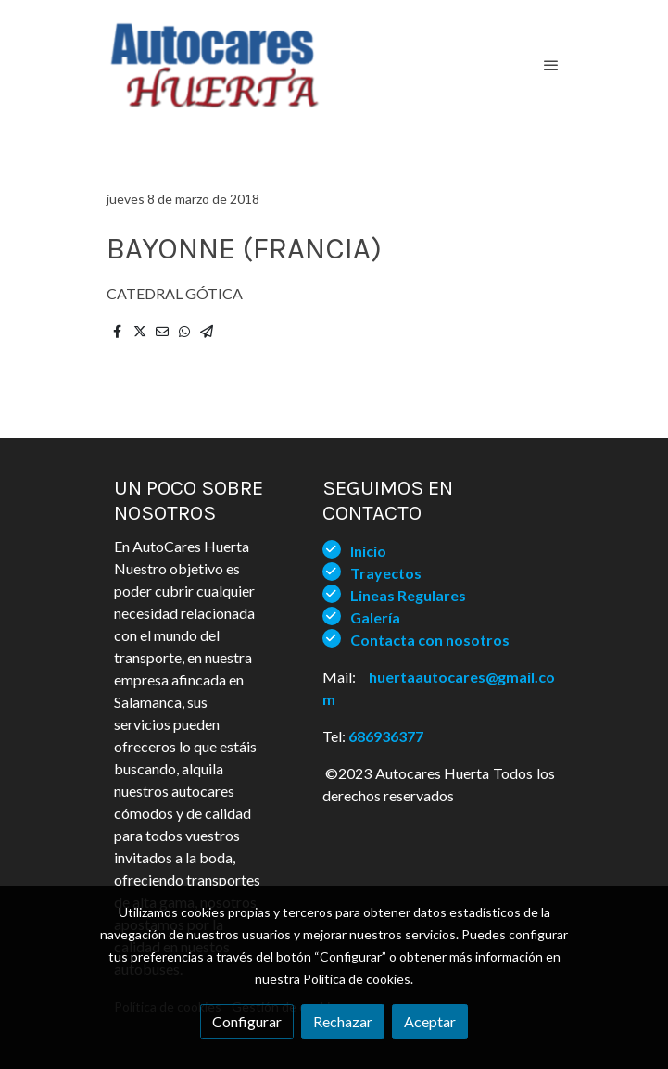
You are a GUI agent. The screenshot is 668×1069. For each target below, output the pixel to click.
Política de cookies (356, 979)
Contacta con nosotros (430, 639)
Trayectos (386, 573)
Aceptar (430, 1021)
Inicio (368, 551)
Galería (375, 617)
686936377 (385, 736)
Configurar (247, 1021)
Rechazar (342, 1021)
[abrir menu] (551, 65)
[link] (214, 65)
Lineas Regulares (408, 595)
